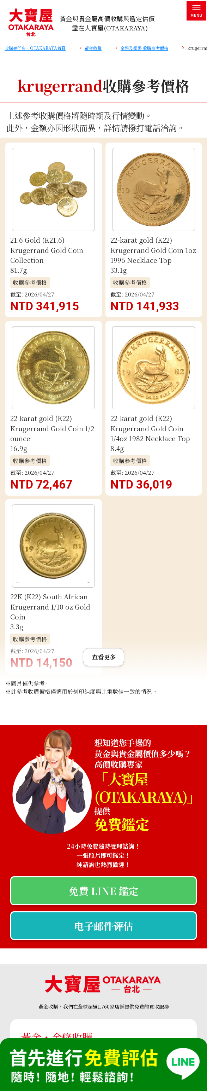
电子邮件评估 (103, 561)
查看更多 (104, 292)
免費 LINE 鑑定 (104, 526)
